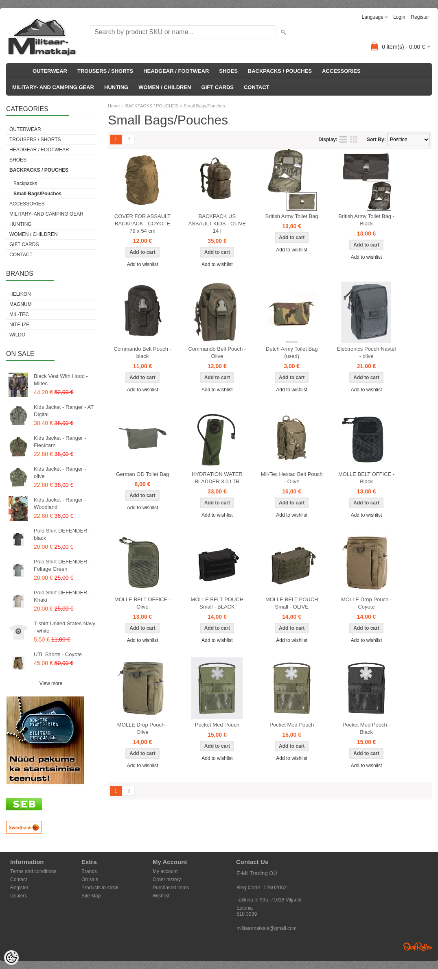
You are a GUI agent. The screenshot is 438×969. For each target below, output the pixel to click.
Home (114, 105)
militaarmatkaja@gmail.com (267, 928)
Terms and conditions (33, 871)
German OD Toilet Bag (142, 474)
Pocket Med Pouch (217, 725)
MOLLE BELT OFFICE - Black (366, 478)
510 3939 (247, 914)
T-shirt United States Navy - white (64, 627)
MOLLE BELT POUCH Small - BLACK (217, 603)
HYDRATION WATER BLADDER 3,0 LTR (217, 478)
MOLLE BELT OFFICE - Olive (142, 603)
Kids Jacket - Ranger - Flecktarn (60, 441)
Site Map (91, 896)
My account (165, 871)
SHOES (228, 71)
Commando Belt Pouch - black (142, 352)
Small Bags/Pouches (37, 193)
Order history (167, 879)
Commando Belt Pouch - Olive (217, 352)
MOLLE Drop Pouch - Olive (142, 728)
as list (343, 139)
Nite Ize (19, 324)
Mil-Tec (19, 314)
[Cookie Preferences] (11, 957)
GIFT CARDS (217, 87)
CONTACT (256, 87)
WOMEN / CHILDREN (164, 87)
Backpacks (25, 183)
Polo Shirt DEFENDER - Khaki (62, 596)
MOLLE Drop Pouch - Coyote (366, 603)
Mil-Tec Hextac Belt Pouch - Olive (292, 478)
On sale (89, 879)
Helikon (20, 294)
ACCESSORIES (341, 71)
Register (420, 17)
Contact (18, 879)
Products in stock (99, 887)
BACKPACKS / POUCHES (280, 71)
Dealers (18, 896)
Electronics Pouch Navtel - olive (366, 352)
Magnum (20, 304)
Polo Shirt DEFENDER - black (62, 534)
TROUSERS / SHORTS (105, 71)
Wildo (17, 335)
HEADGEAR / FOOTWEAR (176, 71)
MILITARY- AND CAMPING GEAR (53, 87)
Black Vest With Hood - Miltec (61, 379)
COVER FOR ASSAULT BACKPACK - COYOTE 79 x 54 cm (142, 223)
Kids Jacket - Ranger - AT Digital (64, 410)
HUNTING (116, 87)
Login (399, 17)
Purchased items (171, 887)
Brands (89, 871)
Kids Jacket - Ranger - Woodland (60, 503)
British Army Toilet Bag (291, 216)
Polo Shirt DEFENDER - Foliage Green (62, 565)
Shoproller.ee (417, 947)
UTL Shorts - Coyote (58, 654)
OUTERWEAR (50, 71)
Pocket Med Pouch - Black (366, 728)
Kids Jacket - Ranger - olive (60, 472)
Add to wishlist (142, 264)
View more (50, 683)
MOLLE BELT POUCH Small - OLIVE (291, 603)
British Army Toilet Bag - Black (366, 220)
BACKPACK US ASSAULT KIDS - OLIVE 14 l (217, 223)
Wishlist (161, 896)
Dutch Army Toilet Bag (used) (292, 352)
